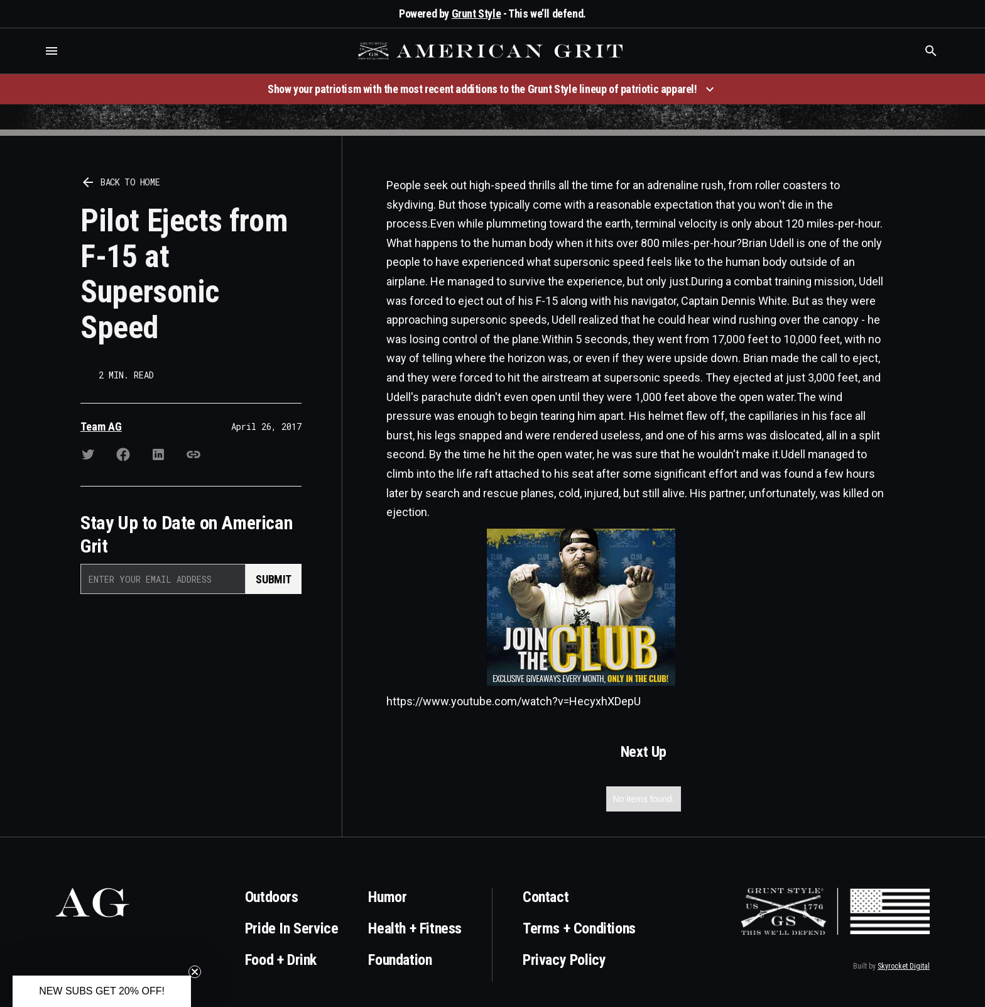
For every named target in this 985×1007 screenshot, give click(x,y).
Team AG (101, 426)
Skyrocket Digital (904, 966)
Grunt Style (476, 13)
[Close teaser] (194, 972)
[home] (491, 50)
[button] (51, 51)
